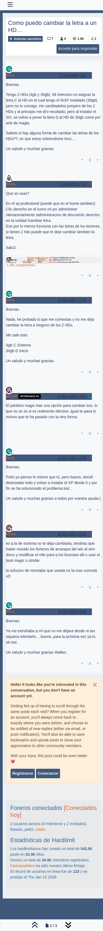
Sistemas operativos (25, 39)
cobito (40, 829)
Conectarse (48, 773)
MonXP (11, 396)
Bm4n (10, 184)
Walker (11, 534)
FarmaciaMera (22, 866)
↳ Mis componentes (20, 265)
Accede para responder (78, 48)
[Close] (95, 684)
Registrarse (22, 773)
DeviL (10, 75)
